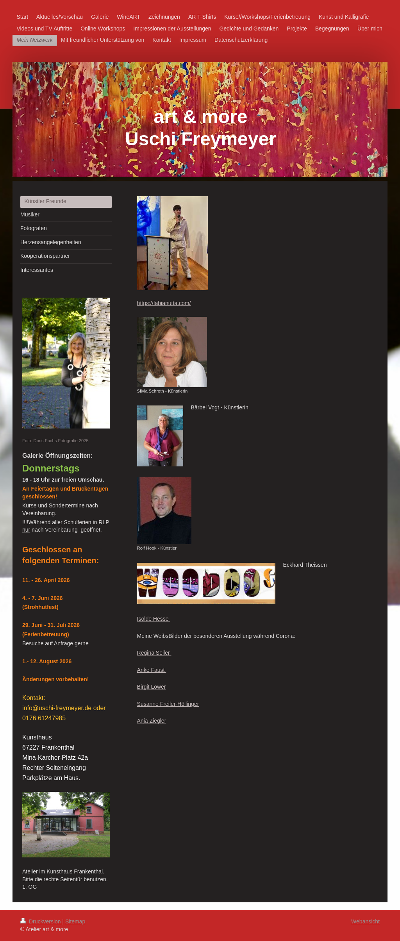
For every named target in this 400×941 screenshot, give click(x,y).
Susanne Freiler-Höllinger (168, 704)
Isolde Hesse (153, 619)
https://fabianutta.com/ (164, 303)
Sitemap (75, 921)
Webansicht (365, 921)
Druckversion (41, 921)
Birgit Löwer (151, 687)
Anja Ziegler (151, 721)
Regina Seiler (154, 653)
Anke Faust (151, 670)
